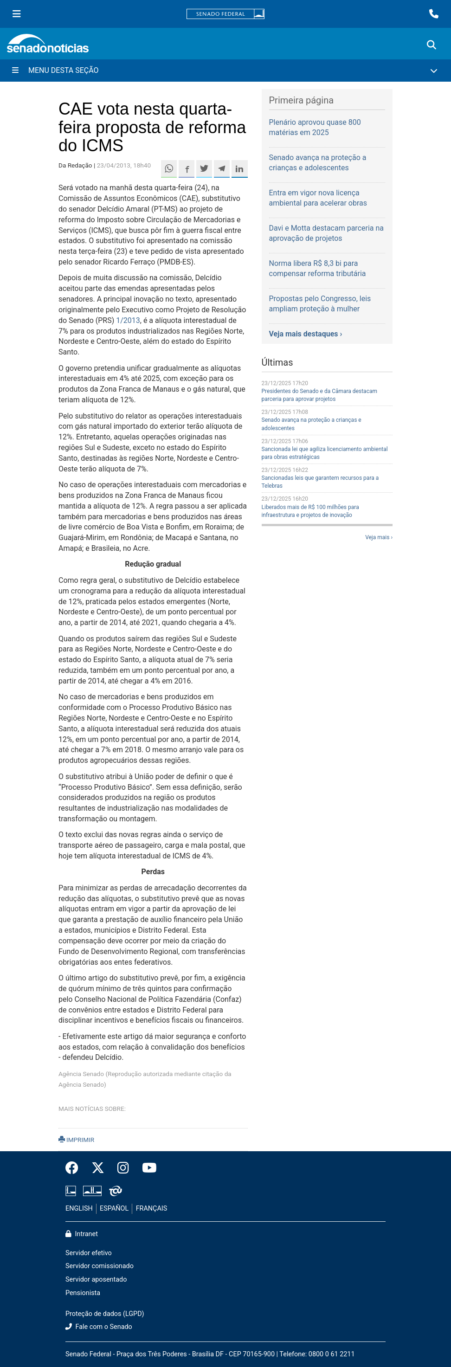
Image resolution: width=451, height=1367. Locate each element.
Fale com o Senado (98, 1327)
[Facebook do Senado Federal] (75, 1168)
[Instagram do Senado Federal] (123, 1168)
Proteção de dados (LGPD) (104, 1314)
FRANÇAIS (152, 1208)
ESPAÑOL (114, 1208)
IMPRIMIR (76, 1139)
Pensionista (82, 1293)
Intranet (81, 1234)
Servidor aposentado (96, 1279)
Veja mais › (379, 537)
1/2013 (128, 320)
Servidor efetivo (88, 1253)
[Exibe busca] (431, 45)
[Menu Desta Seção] (225, 70)
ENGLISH (79, 1208)
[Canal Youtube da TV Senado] (146, 1168)
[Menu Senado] (17, 14)
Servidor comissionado (99, 1266)
